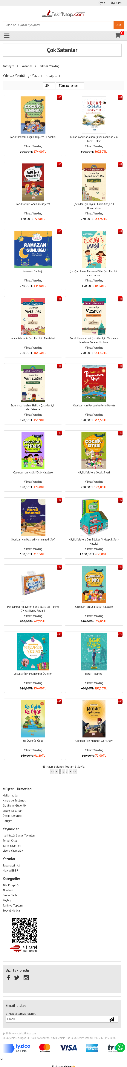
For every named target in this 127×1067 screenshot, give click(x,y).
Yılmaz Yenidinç (33, 146)
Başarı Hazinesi (93, 673)
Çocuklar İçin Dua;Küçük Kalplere (94, 606)
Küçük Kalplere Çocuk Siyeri (94, 472)
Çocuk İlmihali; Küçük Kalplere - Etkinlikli (33, 137)
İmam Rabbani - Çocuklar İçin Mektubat (33, 338)
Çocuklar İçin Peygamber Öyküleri (33, 673)
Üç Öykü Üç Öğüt (33, 740)
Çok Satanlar (62, 50)
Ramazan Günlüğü (33, 271)
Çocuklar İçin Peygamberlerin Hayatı (94, 405)
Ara (119, 25)
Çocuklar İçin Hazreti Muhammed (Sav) (33, 539)
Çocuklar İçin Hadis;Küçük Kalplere (33, 472)
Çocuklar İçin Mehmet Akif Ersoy (94, 740)
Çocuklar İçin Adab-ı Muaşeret (33, 204)
